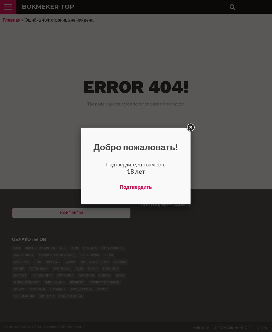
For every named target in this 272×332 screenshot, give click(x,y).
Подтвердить (136, 187)
